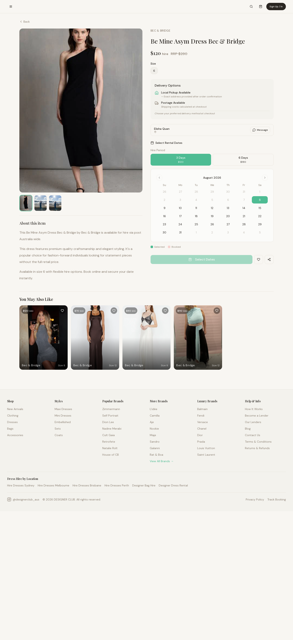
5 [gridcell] (260, 232)
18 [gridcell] (196, 216)
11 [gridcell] (196, 208)
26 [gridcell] (212, 224)
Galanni (155, 448)
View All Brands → (162, 461)
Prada (201, 441)
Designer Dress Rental (173, 485)
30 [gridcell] (164, 232)
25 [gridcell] (196, 224)
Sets (58, 428)
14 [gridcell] (243, 208)
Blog (248, 428)
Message (260, 130)
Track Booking (276, 499)
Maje (153, 435)
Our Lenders (253, 422)
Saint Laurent (206, 454)
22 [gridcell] (259, 216)
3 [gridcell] (228, 232)
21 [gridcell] (244, 216)
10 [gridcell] (180, 208)
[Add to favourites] (62, 310)
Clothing (12, 415)
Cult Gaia (108, 435)
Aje (152, 422)
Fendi (200, 415)
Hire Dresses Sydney (20, 485)
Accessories (15, 435)
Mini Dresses (63, 415)
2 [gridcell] (212, 232)
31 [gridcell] (180, 232)
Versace (202, 422)
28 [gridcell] (244, 224)
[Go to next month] (265, 177)
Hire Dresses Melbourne (53, 485)
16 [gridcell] (164, 216)
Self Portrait (110, 415)
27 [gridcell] (228, 224)
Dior (200, 435)
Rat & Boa (156, 454)
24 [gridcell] (180, 224)
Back (24, 21)
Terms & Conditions (258, 441)
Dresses (12, 422)
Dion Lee (108, 422)
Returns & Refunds (257, 448)
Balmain (202, 409)
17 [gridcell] (180, 216)
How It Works (254, 409)
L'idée (153, 409)
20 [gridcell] (228, 216)
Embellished (63, 422)
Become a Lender (256, 415)
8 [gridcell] (260, 200)
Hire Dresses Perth (117, 485)
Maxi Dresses (63, 409)
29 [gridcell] (260, 224)
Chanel (201, 428)
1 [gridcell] (196, 232)
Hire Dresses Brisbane (87, 485)
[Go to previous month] (159, 177)
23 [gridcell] (164, 224)
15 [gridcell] (260, 208)
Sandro (155, 441)
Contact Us (252, 435)
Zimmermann (111, 409)
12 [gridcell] (212, 208)
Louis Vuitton (206, 448)
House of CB (110, 454)
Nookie (154, 428)
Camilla (155, 415)
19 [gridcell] (212, 216)
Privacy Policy (255, 499)
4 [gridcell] (244, 232)
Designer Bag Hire (143, 485)
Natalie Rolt (110, 448)
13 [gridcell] (228, 208)
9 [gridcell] (164, 208)
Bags (10, 428)
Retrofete (108, 441)
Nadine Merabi (111, 428)
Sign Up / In (276, 6)
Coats (59, 435)
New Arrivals (15, 409)
